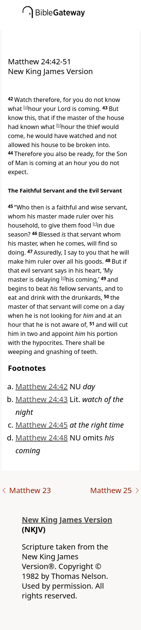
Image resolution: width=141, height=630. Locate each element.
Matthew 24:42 (41, 386)
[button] (82, 25)
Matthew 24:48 (41, 438)
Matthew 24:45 (41, 425)
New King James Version (67, 520)
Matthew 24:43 (41, 399)
